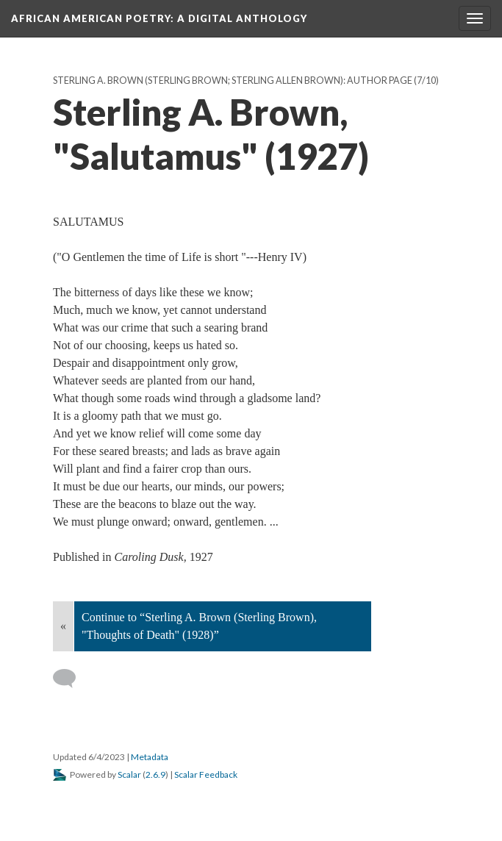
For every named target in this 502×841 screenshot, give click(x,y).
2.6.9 (155, 774)
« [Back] (63, 626)
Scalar (129, 774)
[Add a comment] (71, 678)
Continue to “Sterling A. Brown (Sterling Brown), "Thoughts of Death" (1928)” (199, 626)
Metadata (149, 756)
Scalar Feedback (205, 774)
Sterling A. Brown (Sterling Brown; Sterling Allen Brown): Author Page (232, 80)
